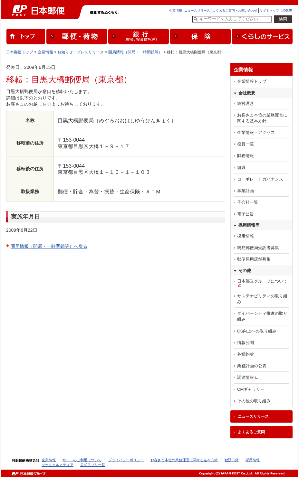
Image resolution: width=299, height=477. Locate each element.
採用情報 (245, 236)
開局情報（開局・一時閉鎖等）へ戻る (49, 246)
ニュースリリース (197, 10)
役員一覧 (245, 144)
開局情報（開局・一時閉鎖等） (135, 52)
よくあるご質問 (251, 432)
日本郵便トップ (19, 52)
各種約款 (245, 354)
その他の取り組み (254, 400)
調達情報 (245, 377)
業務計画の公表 (251, 365)
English (286, 10)
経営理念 (245, 103)
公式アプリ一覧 (92, 465)
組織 (241, 167)
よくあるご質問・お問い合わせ (234, 10)
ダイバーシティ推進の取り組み (262, 316)
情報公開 (245, 342)
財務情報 (245, 155)
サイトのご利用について (82, 460)
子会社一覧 (247, 202)
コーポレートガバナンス (260, 179)
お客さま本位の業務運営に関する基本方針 (262, 118)
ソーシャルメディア (57, 465)
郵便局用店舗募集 (254, 259)
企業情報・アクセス (256, 132)
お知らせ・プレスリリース (80, 52)
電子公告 (245, 213)
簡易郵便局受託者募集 (258, 247)
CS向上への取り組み (256, 331)
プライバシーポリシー (126, 460)
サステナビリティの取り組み (262, 299)
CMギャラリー (251, 389)
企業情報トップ (251, 81)
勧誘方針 (232, 460)
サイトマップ (269, 10)
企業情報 (175, 10)
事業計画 (245, 190)
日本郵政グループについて (262, 281)
